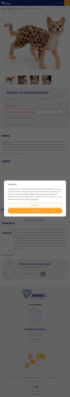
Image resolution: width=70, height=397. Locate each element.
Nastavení (35, 205)
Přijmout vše (35, 211)
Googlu (32, 194)
